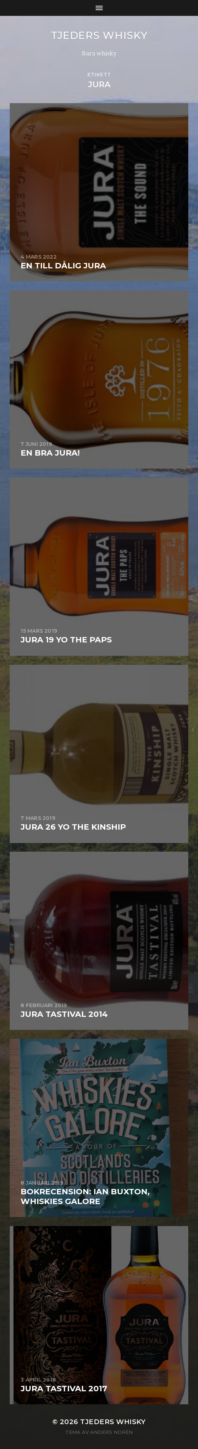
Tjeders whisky (99, 35)
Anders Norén (111, 1432)
